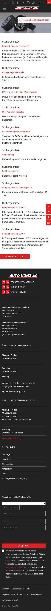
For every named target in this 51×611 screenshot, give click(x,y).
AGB (27, 594)
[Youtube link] (12, 2)
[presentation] (22, 538)
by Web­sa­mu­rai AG (10, 600)
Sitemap (5, 589)
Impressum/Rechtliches (12, 594)
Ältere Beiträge (14, 256)
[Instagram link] (28, 2)
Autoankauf (7, 469)
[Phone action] (48, 198)
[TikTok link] (33, 2)
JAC (4, 474)
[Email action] (48, 204)
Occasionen (7, 459)
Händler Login (37, 594)
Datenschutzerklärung (14, 567)
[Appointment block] (48, 215)
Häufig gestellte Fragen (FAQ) (14, 478)
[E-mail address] (24, 527)
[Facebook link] (18, 2)
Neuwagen (6, 454)
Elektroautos (7, 464)
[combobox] (11, 507)
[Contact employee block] (48, 209)
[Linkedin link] (23, 2)
